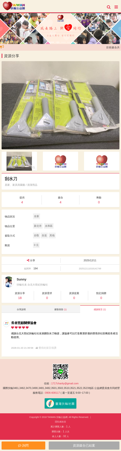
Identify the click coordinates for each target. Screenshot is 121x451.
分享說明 (21, 309)
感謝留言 (100, 309)
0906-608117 (52, 392)
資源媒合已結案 (84, 445)
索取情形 (60, 309)
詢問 (23, 445)
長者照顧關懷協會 (24, 323)
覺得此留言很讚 (46, 347)
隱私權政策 (60, 421)
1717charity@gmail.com (65, 383)
